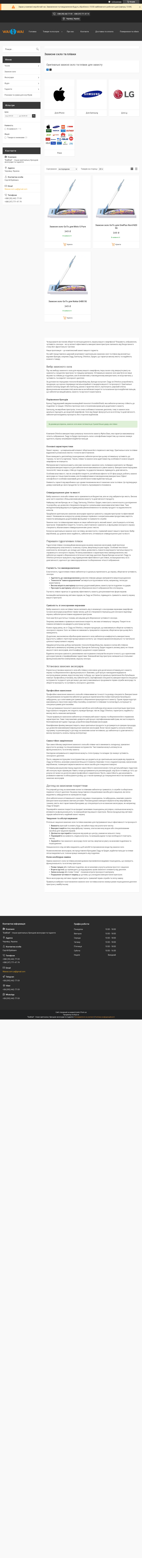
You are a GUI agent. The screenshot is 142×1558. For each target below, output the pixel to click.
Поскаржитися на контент (83, 1017)
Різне (59, 153)
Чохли (7, 66)
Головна (32, 32)
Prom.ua (84, 1012)
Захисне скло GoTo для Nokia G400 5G (68, 301)
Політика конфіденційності (105, 1017)
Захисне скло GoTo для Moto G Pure (68, 226)
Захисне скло (10, 72)
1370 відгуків (116, 2)
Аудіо (7, 83)
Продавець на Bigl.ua (71, 1015)
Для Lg (124, 113)
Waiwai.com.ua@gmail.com (16, 189)
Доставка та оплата (104, 32)
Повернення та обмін (129, 32)
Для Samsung (92, 113)
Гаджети (8, 89)
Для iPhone (59, 113)
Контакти (84, 32)
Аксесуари (9, 77)
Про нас (70, 32)
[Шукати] (37, 49)
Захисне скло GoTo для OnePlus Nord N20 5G (116, 226)
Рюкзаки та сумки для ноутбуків (18, 95)
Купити (69, 244)
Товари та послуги (51, 32)
